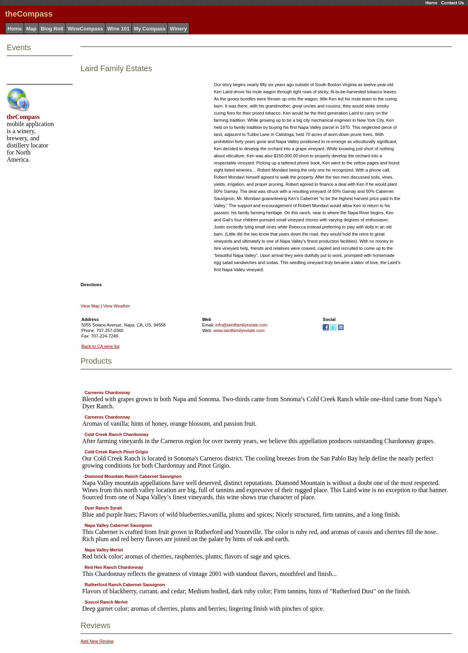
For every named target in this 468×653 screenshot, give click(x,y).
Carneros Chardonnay (107, 392)
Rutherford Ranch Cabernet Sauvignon (125, 584)
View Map (90, 306)
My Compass (149, 29)
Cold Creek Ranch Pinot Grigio (116, 451)
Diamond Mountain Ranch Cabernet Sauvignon (133, 476)
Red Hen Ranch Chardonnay (114, 567)
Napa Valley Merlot (104, 549)
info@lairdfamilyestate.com (241, 325)
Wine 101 (118, 29)
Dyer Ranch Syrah (103, 508)
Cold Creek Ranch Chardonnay (116, 434)
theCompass (23, 116)
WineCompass (85, 29)
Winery (178, 29)
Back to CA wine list (100, 346)
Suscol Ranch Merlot (106, 602)
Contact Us (452, 2)
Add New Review (97, 641)
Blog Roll (52, 29)
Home (431, 2)
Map (31, 29)
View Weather (116, 306)
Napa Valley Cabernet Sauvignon (118, 525)
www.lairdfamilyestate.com (239, 330)
